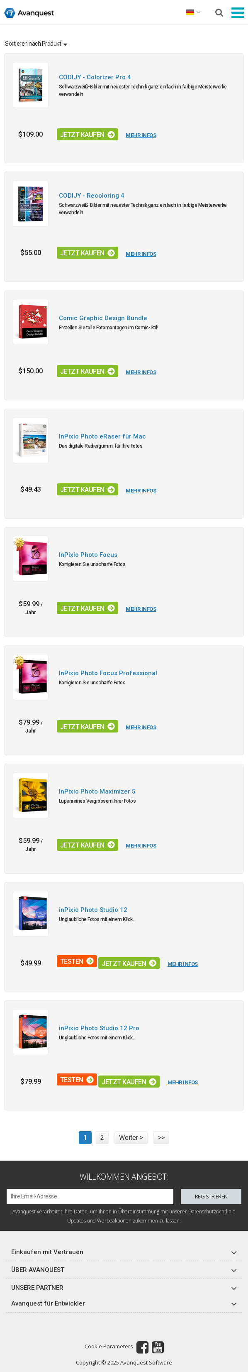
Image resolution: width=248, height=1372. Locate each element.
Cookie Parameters (109, 1346)
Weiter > (131, 1138)
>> (161, 1138)
